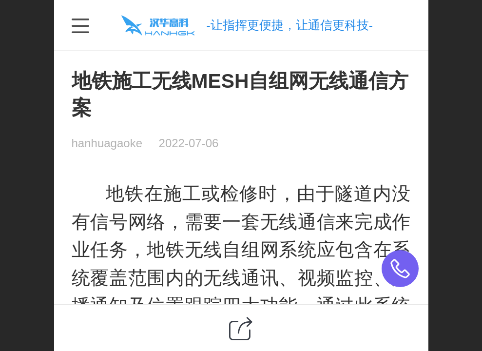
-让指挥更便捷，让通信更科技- (289, 25)
